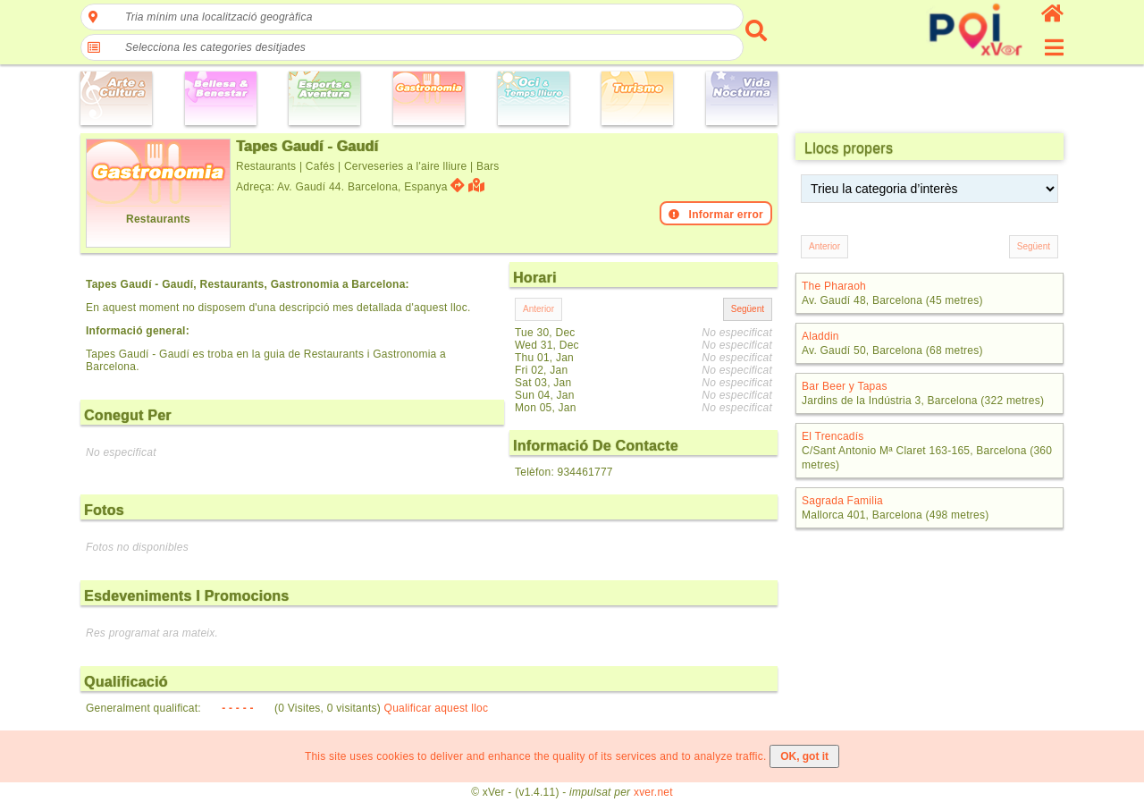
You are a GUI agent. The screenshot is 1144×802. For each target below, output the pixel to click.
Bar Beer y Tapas (844, 386)
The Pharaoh (834, 286)
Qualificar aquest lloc (436, 708)
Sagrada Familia (842, 500)
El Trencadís (833, 436)
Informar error (716, 214)
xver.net (653, 792)
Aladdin (820, 336)
